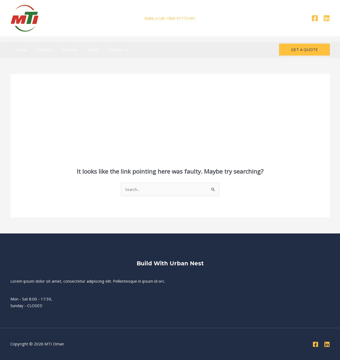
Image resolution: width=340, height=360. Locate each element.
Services (65, 49)
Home (20, 49)
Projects (42, 49)
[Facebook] (315, 18)
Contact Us (110, 49)
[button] (304, 50)
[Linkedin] (326, 18)
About (86, 49)
